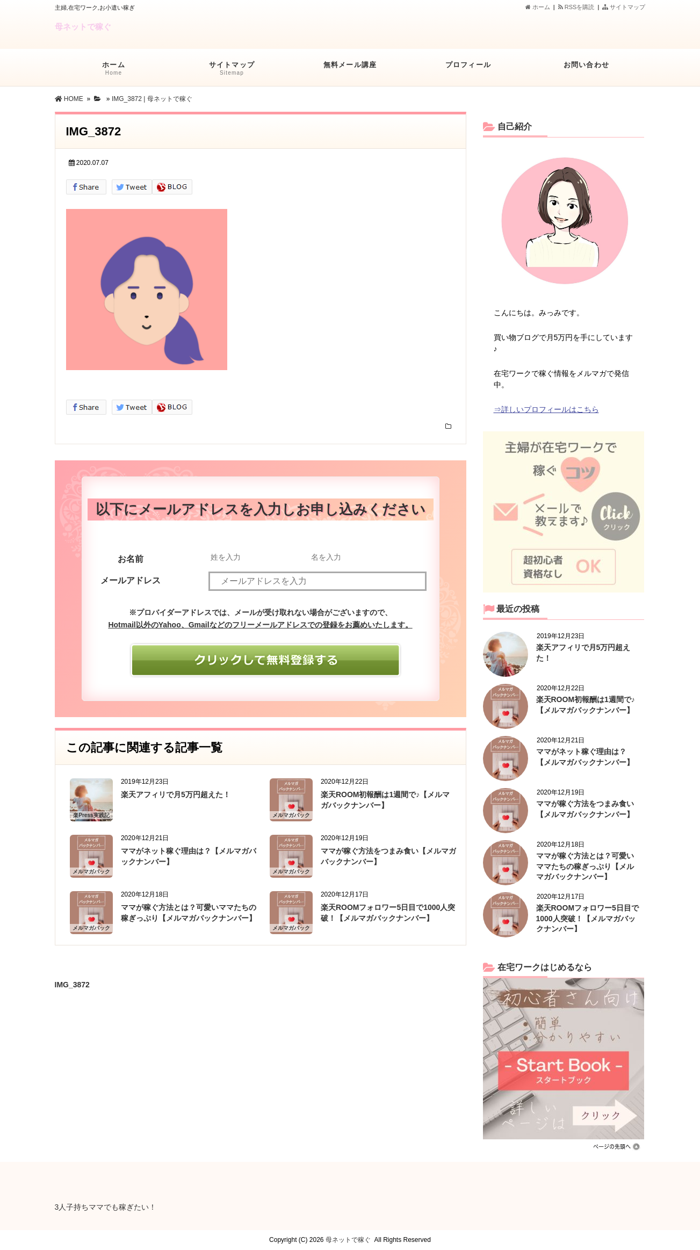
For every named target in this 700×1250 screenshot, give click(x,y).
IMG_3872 (72, 983)
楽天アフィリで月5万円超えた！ (175, 794)
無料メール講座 (350, 70)
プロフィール (468, 70)
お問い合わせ (586, 70)
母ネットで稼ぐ (83, 26)
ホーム (537, 7)
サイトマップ (623, 7)
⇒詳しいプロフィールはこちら (546, 409)
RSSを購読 (578, 7)
